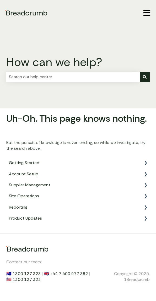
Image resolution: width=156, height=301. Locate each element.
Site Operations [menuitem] (24, 196)
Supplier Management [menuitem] (29, 185)
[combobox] (73, 77)
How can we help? (54, 62)
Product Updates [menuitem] (25, 218)
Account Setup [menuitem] (23, 174)
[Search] (145, 77)
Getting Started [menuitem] (24, 162)
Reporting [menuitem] (18, 207)
